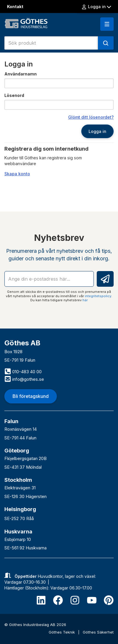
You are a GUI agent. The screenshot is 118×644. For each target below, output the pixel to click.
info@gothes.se (24, 379)
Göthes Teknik (62, 632)
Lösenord (14, 95)
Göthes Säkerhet (98, 632)
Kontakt (15, 6)
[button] (107, 24)
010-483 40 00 (23, 371)
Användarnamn (20, 73)
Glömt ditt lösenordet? (91, 117)
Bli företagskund (31, 396)
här (85, 300)
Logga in (96, 6)
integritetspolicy (98, 296)
